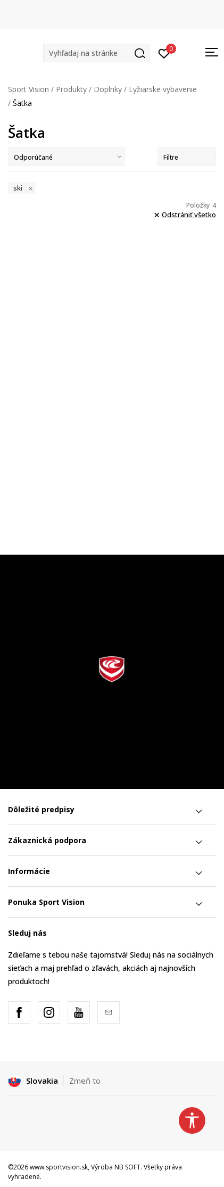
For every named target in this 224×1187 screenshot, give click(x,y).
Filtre (186, 157)
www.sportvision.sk (59, 1167)
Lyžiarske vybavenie (163, 89)
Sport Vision (28, 89)
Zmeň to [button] (85, 1080)
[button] (96, 53)
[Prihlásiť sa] (164, 53)
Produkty (71, 89)
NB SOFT (127, 1167)
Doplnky (108, 89)
